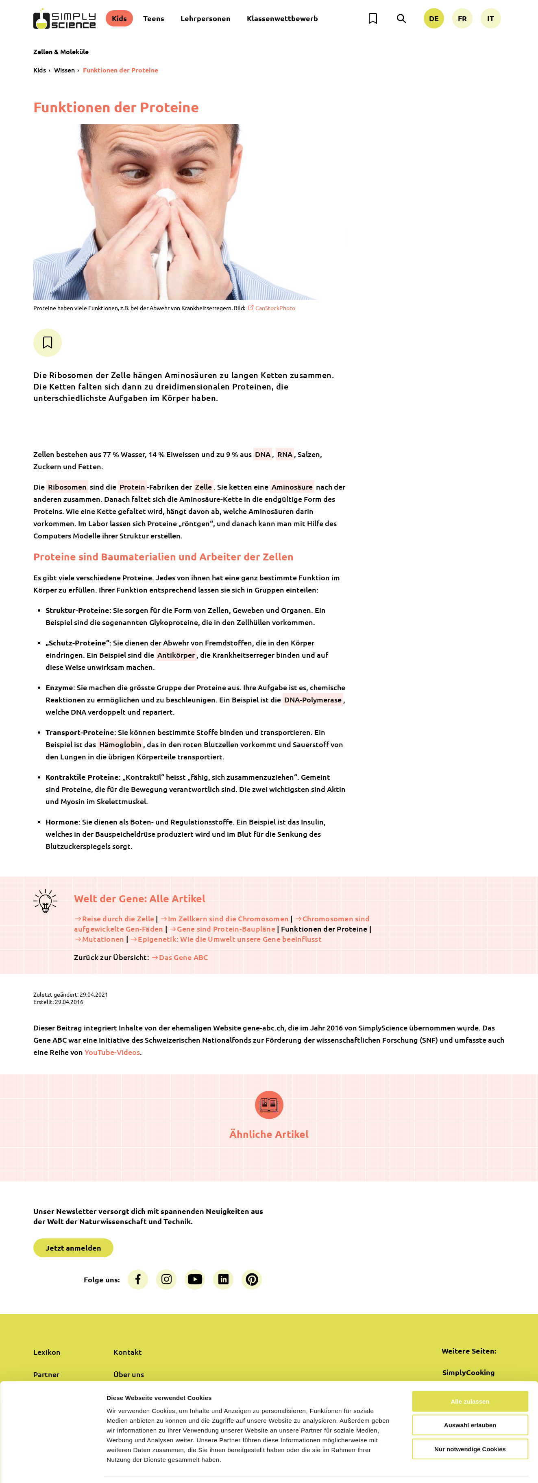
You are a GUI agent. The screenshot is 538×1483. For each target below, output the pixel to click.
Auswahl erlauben (470, 1399)
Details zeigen (432, 1466)
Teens (153, 18)
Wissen (64, 69)
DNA (262, 454)
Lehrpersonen (206, 18)
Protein (132, 486)
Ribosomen (67, 486)
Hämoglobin (120, 744)
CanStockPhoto (275, 307)
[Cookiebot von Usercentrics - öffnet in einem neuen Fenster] (52, 1467)
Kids (119, 18)
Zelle (203, 486)
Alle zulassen (470, 1375)
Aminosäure (292, 486)
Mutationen (103, 938)
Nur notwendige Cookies (470, 1423)
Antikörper (176, 654)
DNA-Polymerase (313, 699)
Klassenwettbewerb (282, 18)
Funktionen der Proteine (120, 70)
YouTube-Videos (112, 1051)
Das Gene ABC (183, 957)
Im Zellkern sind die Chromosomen (228, 918)
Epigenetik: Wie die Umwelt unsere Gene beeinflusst (230, 938)
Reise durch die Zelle (118, 918)
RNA (284, 454)
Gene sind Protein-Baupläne (226, 928)
